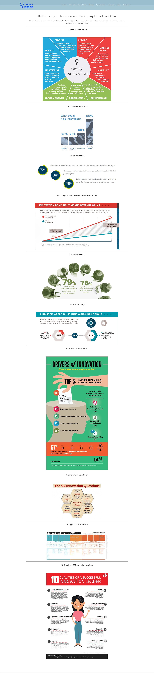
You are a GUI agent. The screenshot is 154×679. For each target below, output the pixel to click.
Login (118, 5)
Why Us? (72, 5)
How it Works (82, 5)
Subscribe (111, 5)
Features (64, 5)
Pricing (91, 5)
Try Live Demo (101, 5)
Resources (127, 5)
